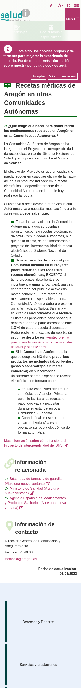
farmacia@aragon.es (21, 559)
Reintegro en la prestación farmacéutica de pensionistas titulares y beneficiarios (42, 342)
